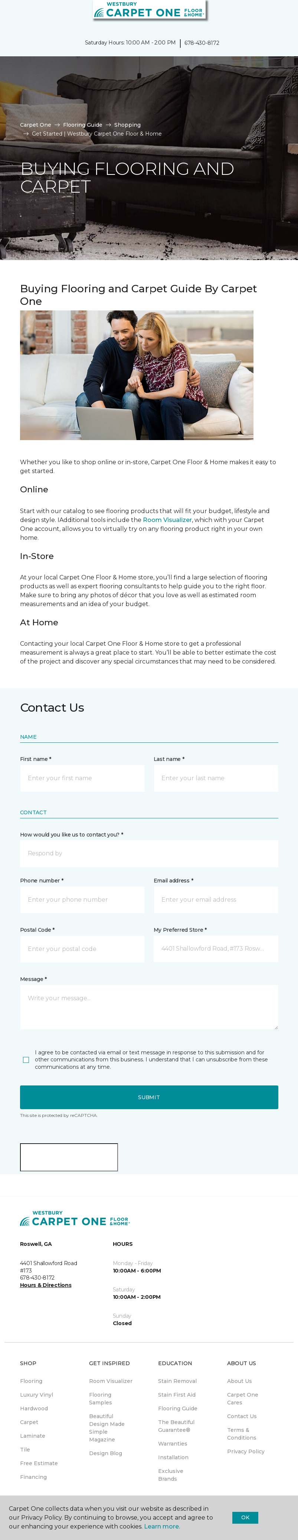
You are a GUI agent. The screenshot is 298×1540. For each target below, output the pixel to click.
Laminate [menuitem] (32, 1436)
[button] (269, 14)
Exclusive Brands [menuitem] (170, 1475)
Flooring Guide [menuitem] (177, 1408)
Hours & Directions (46, 1285)
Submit (149, 1097)
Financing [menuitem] (33, 1477)
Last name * (169, 759)
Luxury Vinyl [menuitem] (36, 1394)
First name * (36, 759)
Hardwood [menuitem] (34, 1408)
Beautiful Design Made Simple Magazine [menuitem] (107, 1428)
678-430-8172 (201, 43)
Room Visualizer (167, 519)
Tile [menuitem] (25, 1449)
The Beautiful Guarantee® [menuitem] (176, 1426)
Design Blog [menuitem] (105, 1453)
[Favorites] (278, 14)
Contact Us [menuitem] (242, 1416)
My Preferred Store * (180, 929)
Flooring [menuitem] (31, 1381)
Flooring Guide (82, 125)
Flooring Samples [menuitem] (100, 1398)
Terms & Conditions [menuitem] (241, 1434)
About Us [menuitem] (239, 1381)
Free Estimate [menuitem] (39, 1463)
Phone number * (41, 880)
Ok (245, 1517)
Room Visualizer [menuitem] (110, 1381)
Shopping (127, 125)
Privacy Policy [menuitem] (246, 1451)
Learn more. (162, 1526)
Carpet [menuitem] (29, 1422)
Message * (33, 979)
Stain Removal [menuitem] (177, 1381)
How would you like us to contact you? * (71, 834)
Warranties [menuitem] (172, 1443)
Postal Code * (37, 929)
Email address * (173, 880)
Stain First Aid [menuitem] (177, 1394)
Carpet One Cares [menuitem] (242, 1398)
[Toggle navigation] (11, 15)
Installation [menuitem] (173, 1457)
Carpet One (35, 125)
